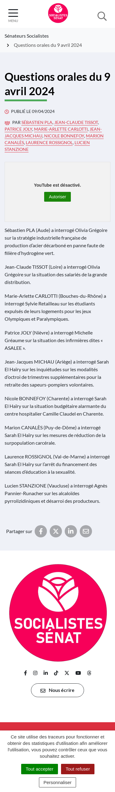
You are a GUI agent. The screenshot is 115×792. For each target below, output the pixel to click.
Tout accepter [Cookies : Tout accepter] (39, 768)
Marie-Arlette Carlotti (61, 129)
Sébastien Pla (36, 122)
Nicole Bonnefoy (64, 135)
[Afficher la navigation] (13, 16)
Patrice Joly (18, 129)
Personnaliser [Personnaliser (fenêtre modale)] (58, 782)
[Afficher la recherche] (102, 15)
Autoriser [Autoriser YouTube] (57, 196)
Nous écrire (57, 690)
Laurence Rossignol (49, 142)
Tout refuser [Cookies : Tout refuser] (78, 768)
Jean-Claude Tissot (76, 122)
